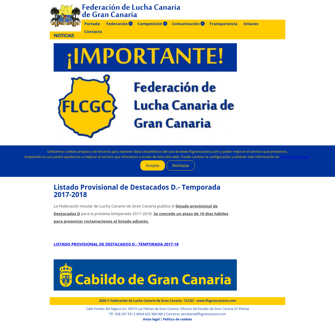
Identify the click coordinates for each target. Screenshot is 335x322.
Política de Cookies (295, 156)
